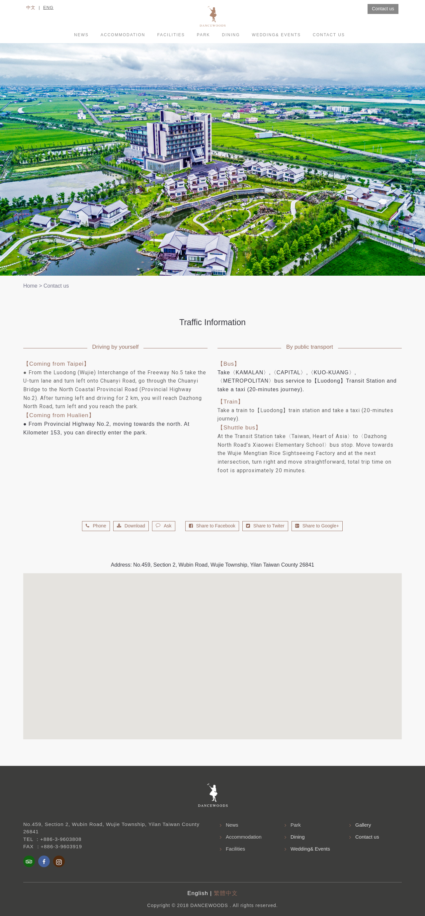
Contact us (329, 35)
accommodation (123, 35)
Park (203, 35)
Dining (231, 35)
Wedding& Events (276, 35)
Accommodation (244, 837)
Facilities (171, 35)
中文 (31, 7)
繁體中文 (226, 893)
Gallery (363, 825)
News (81, 35)
